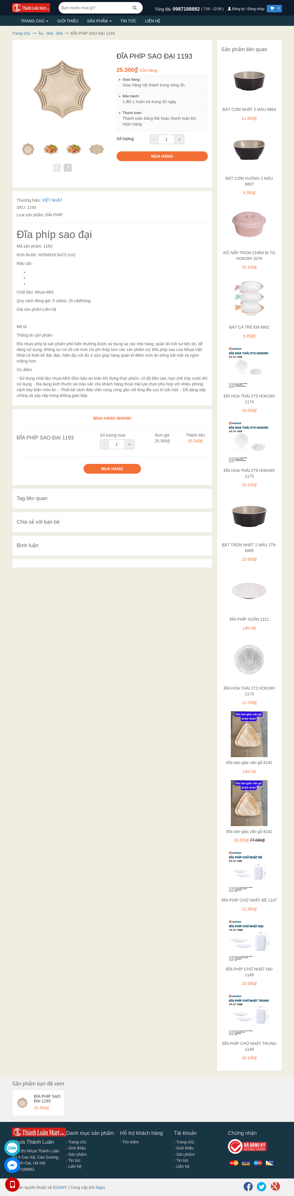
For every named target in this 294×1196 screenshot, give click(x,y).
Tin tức (128, 21)
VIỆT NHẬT (52, 200)
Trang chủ (35, 21)
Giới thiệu (67, 21)
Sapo (100, 1187)
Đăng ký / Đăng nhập (247, 9)
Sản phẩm (99, 21)
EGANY (60, 1187)
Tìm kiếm (129, 1142)
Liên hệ (152, 21)
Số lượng (125, 138)
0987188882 (187, 9)
